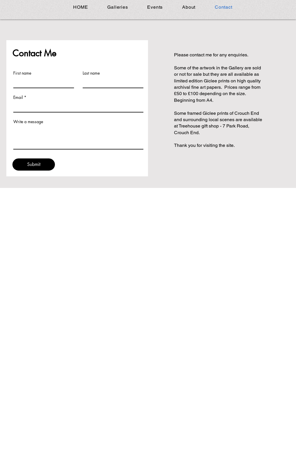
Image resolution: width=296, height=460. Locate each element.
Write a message (28, 122)
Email (18, 97)
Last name (91, 73)
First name (22, 73)
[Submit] (33, 164)
